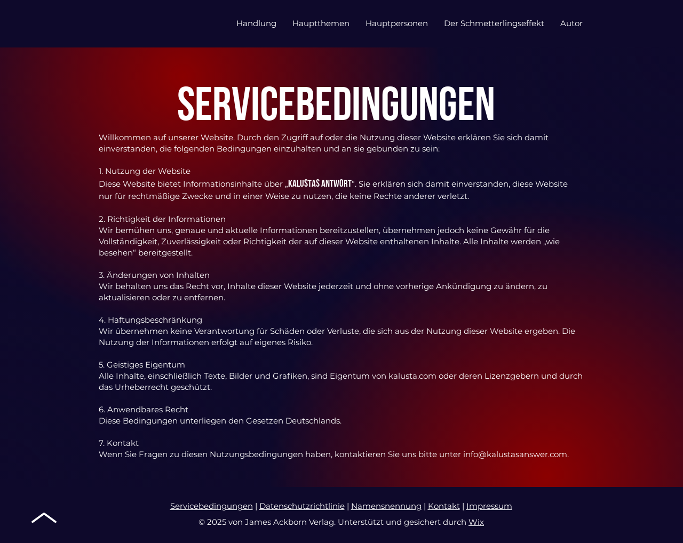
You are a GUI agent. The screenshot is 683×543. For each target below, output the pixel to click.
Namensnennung (386, 506)
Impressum (489, 506)
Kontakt (444, 506)
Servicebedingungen (211, 506)
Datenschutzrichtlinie (302, 506)
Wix (476, 522)
